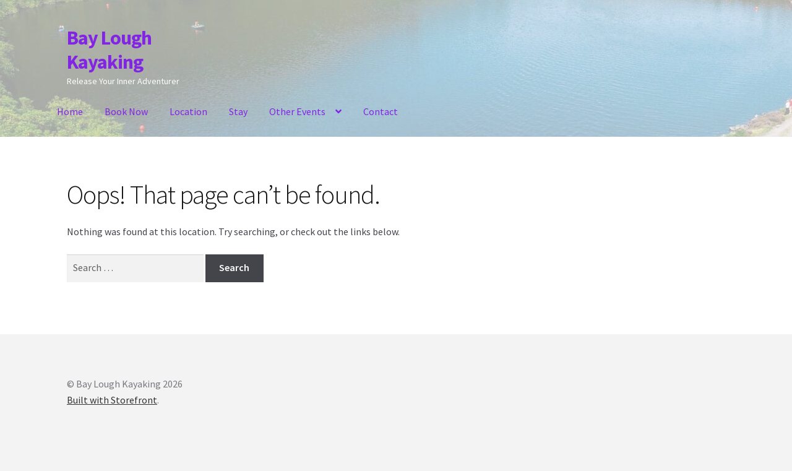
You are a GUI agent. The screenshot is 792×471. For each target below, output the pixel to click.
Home (70, 111)
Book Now (126, 111)
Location (188, 111)
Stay (238, 111)
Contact (380, 111)
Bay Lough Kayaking (109, 49)
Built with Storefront (112, 400)
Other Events (297, 111)
